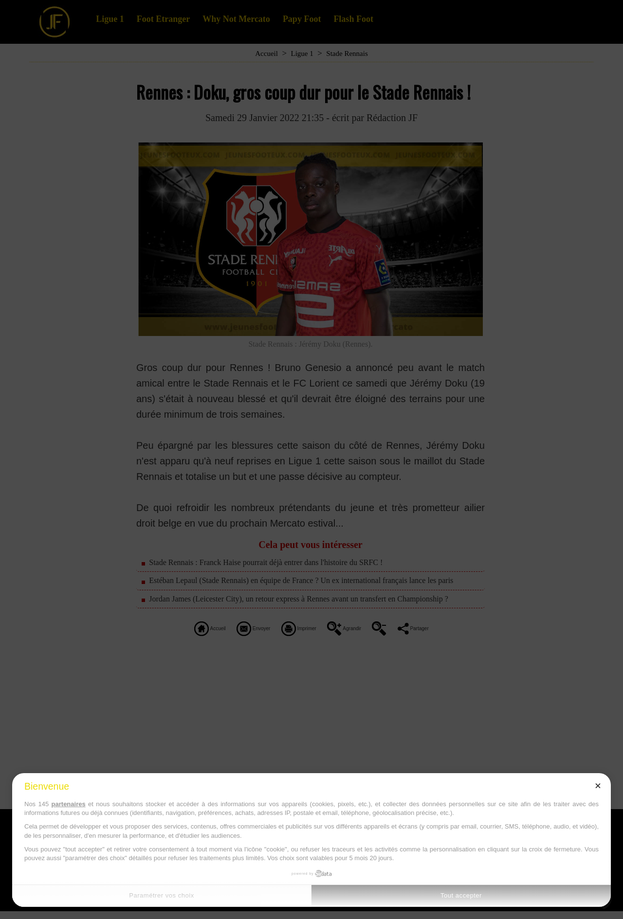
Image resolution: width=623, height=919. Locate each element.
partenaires (69, 804)
